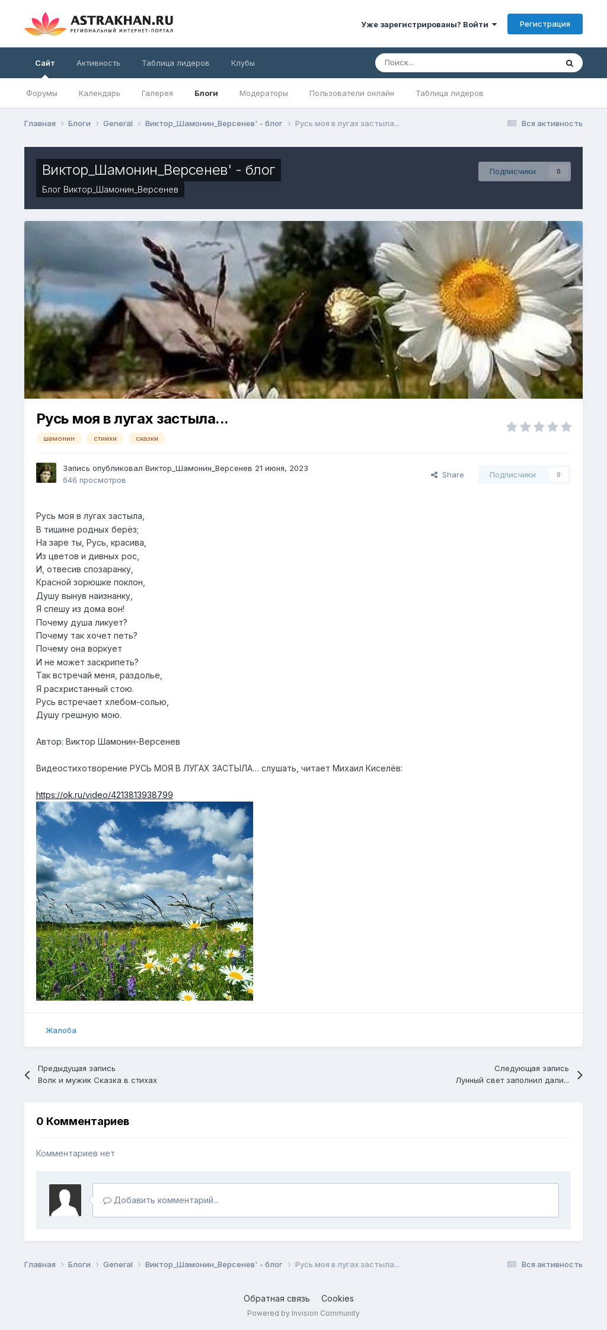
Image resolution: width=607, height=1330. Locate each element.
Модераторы (263, 93)
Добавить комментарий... (161, 1200)
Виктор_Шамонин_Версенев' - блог (158, 169)
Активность (98, 63)
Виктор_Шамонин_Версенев (120, 189)
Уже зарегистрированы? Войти (429, 24)
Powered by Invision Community (303, 1313)
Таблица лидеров (450, 93)
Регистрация (545, 23)
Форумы (41, 93)
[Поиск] (435, 62)
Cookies (337, 1298)
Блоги (206, 93)
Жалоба (61, 1030)
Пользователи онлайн (351, 93)
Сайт (45, 68)
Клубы (243, 63)
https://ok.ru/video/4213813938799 (104, 795)
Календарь (99, 93)
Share (447, 474)
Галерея (157, 93)
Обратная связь (277, 1298)
